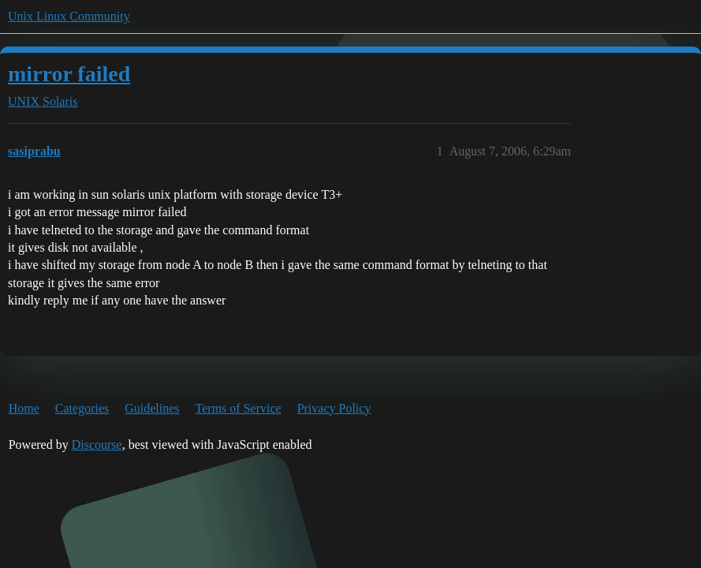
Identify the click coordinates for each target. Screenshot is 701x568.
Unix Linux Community (69, 16)
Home (24, 408)
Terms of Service (239, 408)
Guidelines (152, 408)
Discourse (97, 444)
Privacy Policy (334, 408)
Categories (82, 408)
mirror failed (69, 74)
